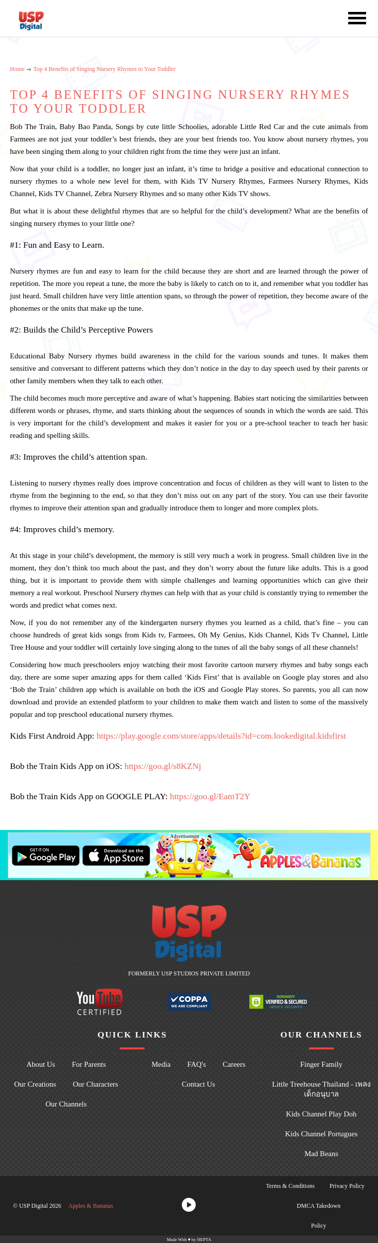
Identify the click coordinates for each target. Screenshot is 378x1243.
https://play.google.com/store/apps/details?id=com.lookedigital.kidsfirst (221, 736)
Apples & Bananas (91, 1205)
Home (17, 69)
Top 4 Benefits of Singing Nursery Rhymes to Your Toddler (104, 69)
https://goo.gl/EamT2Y (210, 796)
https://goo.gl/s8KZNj (162, 766)
